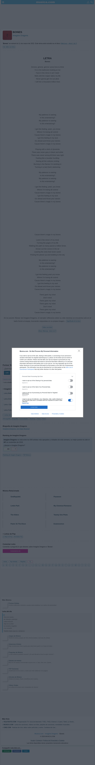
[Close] (79, 351)
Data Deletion (35, 414)
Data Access (45, 414)
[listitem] (47, 376)
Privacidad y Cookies (58, 414)
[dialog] (47, 382)
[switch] (70, 380)
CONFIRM (34, 407)
